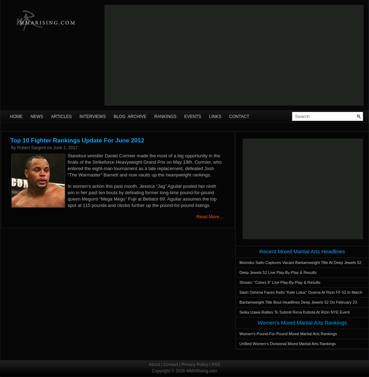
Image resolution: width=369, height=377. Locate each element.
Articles (61, 116)
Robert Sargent (31, 147)
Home (16, 116)
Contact (239, 116)
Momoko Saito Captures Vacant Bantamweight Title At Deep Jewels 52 (300, 262)
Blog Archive (130, 116)
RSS (215, 364)
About (154, 364)
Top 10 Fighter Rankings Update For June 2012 (77, 140)
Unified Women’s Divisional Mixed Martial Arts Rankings (287, 344)
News (36, 116)
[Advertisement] (168, 55)
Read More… (210, 216)
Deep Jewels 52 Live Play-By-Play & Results (278, 272)
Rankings (165, 116)
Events (192, 116)
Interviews (92, 116)
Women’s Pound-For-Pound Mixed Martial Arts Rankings (288, 334)
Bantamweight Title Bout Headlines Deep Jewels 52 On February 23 (298, 302)
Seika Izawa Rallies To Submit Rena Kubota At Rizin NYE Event (294, 312)
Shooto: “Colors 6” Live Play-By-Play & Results (279, 282)
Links (215, 116)
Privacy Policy (195, 364)
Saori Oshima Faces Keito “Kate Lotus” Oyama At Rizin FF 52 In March (300, 292)
